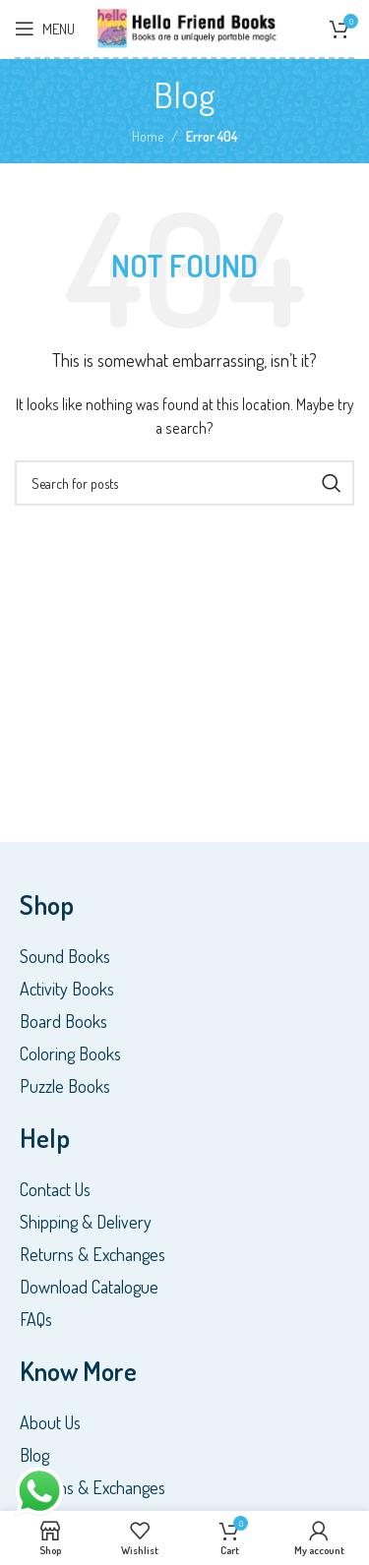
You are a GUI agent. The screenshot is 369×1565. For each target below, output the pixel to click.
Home (147, 136)
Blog (34, 1455)
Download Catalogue (89, 1286)
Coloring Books (70, 1053)
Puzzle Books (65, 1086)
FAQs (36, 1319)
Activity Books (67, 988)
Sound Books (65, 956)
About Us (50, 1422)
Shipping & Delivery (86, 1222)
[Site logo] (187, 26)
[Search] (184, 483)
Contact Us (55, 1189)
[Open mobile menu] (45, 28)
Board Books (63, 1021)
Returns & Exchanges (92, 1254)
